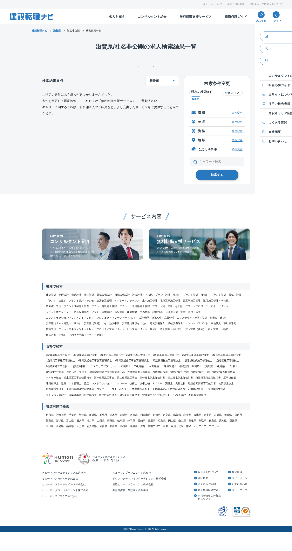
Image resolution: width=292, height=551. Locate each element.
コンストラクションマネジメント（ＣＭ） (70, 317)
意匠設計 (64, 294)
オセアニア (200, 426)
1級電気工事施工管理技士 (226, 354)
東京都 (50, 414)
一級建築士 (124, 366)
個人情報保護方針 (208, 490)
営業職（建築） (218, 317)
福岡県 (70, 426)
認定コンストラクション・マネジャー (105, 383)
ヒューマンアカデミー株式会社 (60, 478)
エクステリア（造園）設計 (192, 317)
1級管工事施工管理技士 (166, 354)
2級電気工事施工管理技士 (60, 360)
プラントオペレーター (58, 311)
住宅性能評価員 (108, 394)
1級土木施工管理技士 (111, 354)
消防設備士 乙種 (200, 372)
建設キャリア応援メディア (266, 4)
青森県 (197, 414)
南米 (188, 426)
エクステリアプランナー (102, 366)
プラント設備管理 (102, 311)
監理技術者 (79, 366)
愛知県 (141, 420)
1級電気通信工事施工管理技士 (95, 360)
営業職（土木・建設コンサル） (63, 323)
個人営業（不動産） (219, 329)
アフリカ (214, 426)
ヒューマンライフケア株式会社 (60, 496)
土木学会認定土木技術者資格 (168, 389)
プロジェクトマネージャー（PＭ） (116, 317)
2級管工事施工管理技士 (195, 354)
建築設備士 (170, 366)
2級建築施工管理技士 (85, 354)
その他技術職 (111, 323)
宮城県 (218, 414)
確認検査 (157, 317)
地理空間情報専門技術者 (202, 383)
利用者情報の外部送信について (209, 497)
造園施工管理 (53, 306)
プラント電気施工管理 (104, 306)
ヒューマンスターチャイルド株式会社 (64, 484)
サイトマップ (239, 490)
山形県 (238, 414)
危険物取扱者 (160, 372)
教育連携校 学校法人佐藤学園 (130, 490)
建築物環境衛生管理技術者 (104, 372)
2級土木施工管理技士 (138, 354)
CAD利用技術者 (55, 372)
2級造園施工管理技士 (58, 366)
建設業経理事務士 (129, 394)
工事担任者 (229, 377)
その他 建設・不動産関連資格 (189, 394)
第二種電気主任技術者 (180, 377)
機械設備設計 (122, 294)
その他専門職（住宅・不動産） (86, 334)
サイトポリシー (241, 478)
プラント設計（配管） (167, 294)
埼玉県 (83, 414)
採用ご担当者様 (235, 4)
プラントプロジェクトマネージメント (206, 306)
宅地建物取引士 (197, 389)
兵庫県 (134, 414)
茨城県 (93, 414)
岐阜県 (121, 420)
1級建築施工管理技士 (58, 354)
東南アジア (154, 426)
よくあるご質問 (207, 484)
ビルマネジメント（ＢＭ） (142, 329)
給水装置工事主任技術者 (78, 377)
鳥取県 (202, 420)
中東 (165, 426)
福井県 (90, 420)
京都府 (156, 414)
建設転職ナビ (39, 30)
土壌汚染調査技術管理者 (80, 389)
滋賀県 (195, 98)
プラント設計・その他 (81, 300)
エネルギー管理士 (76, 372)
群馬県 (103, 414)
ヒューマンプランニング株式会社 (131, 472)
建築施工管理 (104, 300)
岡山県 (172, 420)
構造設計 (76, 294)
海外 (142, 426)
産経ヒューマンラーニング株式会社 (132, 484)
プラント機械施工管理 (76, 306)
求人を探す (117, 16)
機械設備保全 (175, 323)
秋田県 (228, 414)
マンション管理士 (56, 394)
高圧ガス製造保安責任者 (136, 372)
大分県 (80, 426)
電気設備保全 (157, 323)
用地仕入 (216, 323)
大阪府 (123, 414)
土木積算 (145, 311)
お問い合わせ (239, 484)
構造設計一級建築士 (190, 366)
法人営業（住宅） (195, 329)
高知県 (223, 420)
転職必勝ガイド (236, 16)
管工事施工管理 (191, 300)
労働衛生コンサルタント (156, 394)
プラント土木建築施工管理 (134, 306)
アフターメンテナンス (127, 300)
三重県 (151, 420)
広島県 (162, 420)
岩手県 (207, 414)
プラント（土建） (56, 300)
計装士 (234, 366)
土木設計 (89, 294)
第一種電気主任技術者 (152, 377)
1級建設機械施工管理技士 (166, 360)
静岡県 (131, 420)
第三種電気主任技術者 (208, 377)
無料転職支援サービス (196, 16)
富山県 (70, 420)
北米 (180, 426)
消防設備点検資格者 (223, 372)
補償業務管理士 (55, 389)
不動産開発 (229, 323)
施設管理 (119, 311)
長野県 (111, 420)
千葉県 (72, 414)
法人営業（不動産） (171, 329)
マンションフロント (196, 323)
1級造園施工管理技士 (227, 360)
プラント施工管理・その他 (167, 306)
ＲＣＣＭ (158, 383)
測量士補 (180, 383)
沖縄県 (134, 426)
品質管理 (169, 317)
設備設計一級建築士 (216, 366)
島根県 (192, 420)
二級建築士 (140, 366)
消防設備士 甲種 (179, 372)
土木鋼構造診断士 (140, 389)
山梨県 (101, 420)
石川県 (80, 420)
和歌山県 (145, 414)
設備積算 (158, 311)
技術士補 (145, 383)
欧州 (173, 426)
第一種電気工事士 (104, 377)
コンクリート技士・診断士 (112, 389)
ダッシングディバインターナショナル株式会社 (139, 478)
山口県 (182, 420)
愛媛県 (233, 420)
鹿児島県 (92, 426)
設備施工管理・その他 (215, 300)
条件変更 (237, 112)
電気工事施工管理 (170, 300)
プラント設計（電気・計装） (227, 294)
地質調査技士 (226, 383)
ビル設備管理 (81, 311)
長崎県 (60, 426)
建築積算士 (52, 383)
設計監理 (144, 317)
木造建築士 (155, 366)
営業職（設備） (93, 323)
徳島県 (213, 420)
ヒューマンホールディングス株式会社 (64, 472)
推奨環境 (237, 472)
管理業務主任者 (217, 389)
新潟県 (60, 420)
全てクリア (233, 92)
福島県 (50, 420)
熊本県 (113, 426)
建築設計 (51, 294)
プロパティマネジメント (110, 329)
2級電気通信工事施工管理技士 (132, 360)
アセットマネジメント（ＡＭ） (76, 329)
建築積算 (132, 311)
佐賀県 (103, 426)
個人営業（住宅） (56, 334)
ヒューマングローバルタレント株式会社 (65, 490)
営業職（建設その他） (134, 323)
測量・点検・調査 (190, 311)
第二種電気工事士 (127, 377)
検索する (217, 175)
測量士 (169, 383)
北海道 (187, 414)
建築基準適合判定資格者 (83, 394)
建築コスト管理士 (71, 383)
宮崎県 (123, 426)
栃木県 (113, 414)
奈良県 (167, 414)
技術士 (133, 383)
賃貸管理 (51, 329)
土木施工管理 (149, 300)
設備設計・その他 (142, 294)
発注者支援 (171, 311)
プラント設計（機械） (195, 294)
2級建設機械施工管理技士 (197, 360)
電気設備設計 (104, 294)
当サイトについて (212, 4)
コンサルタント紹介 (152, 16)
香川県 (50, 426)
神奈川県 (61, 414)
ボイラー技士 (53, 377)
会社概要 (203, 478)
